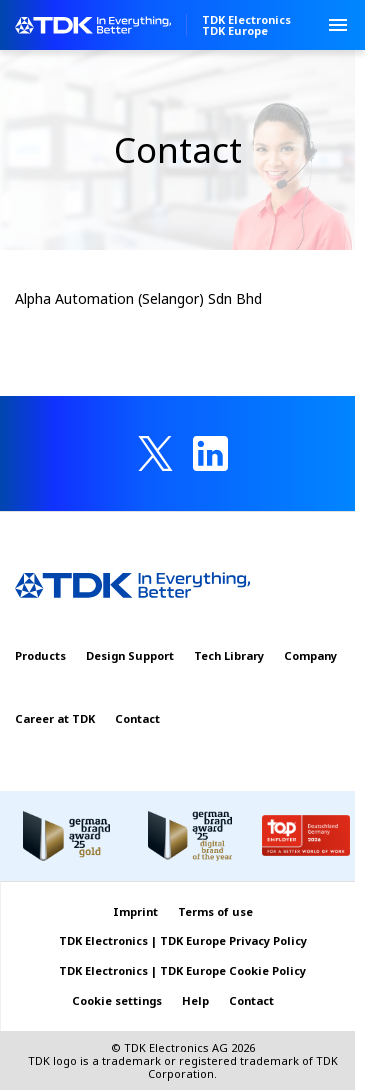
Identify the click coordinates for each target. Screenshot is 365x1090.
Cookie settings (117, 1000)
